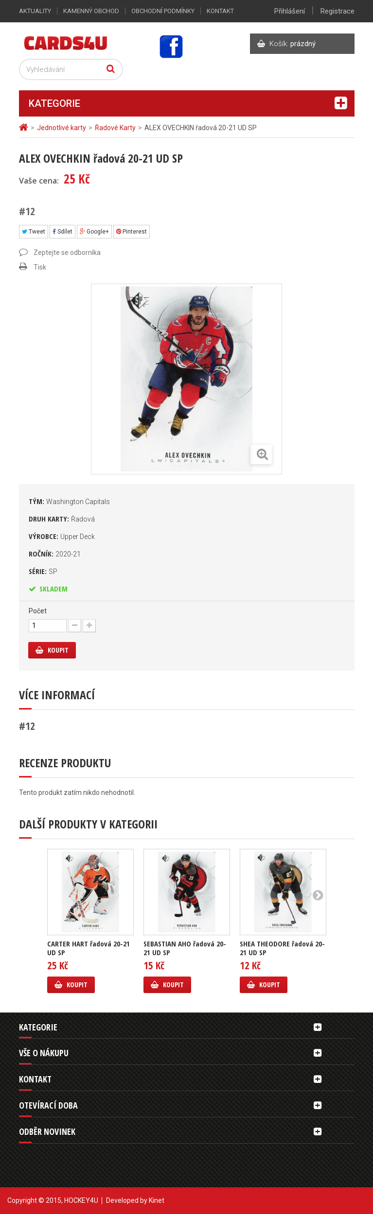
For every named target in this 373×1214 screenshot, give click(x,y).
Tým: (69, 501)
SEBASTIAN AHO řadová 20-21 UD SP (184, 948)
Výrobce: (62, 536)
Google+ (94, 231)
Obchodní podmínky (163, 11)
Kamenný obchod (91, 11)
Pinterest (131, 231)
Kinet (156, 1200)
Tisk (40, 267)
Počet (38, 611)
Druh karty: (62, 518)
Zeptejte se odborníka (67, 252)
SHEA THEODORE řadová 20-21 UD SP (282, 948)
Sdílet (62, 231)
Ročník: (55, 553)
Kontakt (220, 11)
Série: (43, 571)
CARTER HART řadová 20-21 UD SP (88, 948)
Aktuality (35, 11)
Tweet (33, 231)
